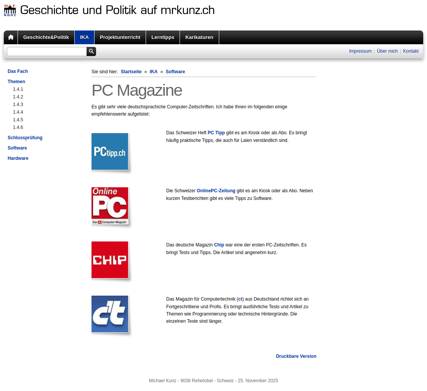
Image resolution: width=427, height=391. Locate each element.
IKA (84, 37)
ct (240, 299)
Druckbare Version (296, 356)
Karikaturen (199, 37)
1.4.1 (18, 89)
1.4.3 (18, 104)
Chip (219, 245)
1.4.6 (18, 127)
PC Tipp (216, 132)
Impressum (360, 51)
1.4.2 (18, 97)
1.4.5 (18, 119)
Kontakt (411, 51)
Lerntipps (162, 37)
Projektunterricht (120, 37)
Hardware (18, 158)
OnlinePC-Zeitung (216, 190)
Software (17, 148)
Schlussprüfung (25, 137)
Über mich (387, 51)
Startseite (131, 71)
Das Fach (18, 71)
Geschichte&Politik (46, 37)
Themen (16, 81)
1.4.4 (18, 112)
